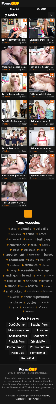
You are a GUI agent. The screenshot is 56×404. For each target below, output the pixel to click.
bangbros (13, 296)
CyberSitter (21, 399)
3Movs (7, 42)
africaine (41, 307)
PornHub (7, 178)
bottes (30, 302)
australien (29, 265)
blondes (44, 265)
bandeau (32, 286)
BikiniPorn (41, 330)
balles (14, 249)
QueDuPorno (17, 324)
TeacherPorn (39, 324)
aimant (28, 239)
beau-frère (42, 259)
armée (10, 286)
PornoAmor (37, 353)
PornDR (7, 70)
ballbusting (12, 281)
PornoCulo (17, 353)
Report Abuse (34, 399)
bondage (42, 270)
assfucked (15, 260)
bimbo (49, 275)
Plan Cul (14, 9)
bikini (32, 245)
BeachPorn (40, 336)
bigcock (13, 307)
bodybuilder (33, 254)
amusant (13, 239)
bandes (30, 281)
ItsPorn (7, 151)
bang (11, 270)
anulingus (10, 275)
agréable (25, 270)
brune (37, 275)
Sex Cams (41, 9)
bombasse (27, 249)
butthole (44, 245)
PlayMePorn (16, 341)
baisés (47, 254)
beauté (25, 275)
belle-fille (40, 228)
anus (12, 228)
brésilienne (13, 265)
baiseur (41, 250)
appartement (13, 254)
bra (20, 286)
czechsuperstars (35, 297)
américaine (16, 245)
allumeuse (27, 307)
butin (29, 259)
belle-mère (14, 234)
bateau (42, 234)
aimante (45, 281)
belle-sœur (46, 291)
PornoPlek (28, 358)
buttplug (42, 239)
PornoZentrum (39, 347)
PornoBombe (15, 347)
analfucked (12, 291)
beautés (43, 302)
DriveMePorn (38, 341)
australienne (31, 291)
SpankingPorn (18, 336)
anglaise (14, 302)
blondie (24, 228)
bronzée (46, 286)
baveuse (28, 311)
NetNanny (44, 396)
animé (28, 234)
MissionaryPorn (18, 330)
